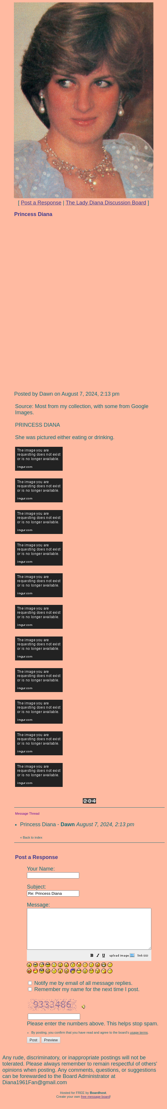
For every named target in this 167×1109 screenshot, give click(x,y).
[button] (106, 964)
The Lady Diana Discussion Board (106, 203)
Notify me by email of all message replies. (80, 991)
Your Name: (53, 872)
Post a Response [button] (41, 203)
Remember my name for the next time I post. (84, 997)
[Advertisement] (89, 263)
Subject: (53, 890)
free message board (95, 1104)
